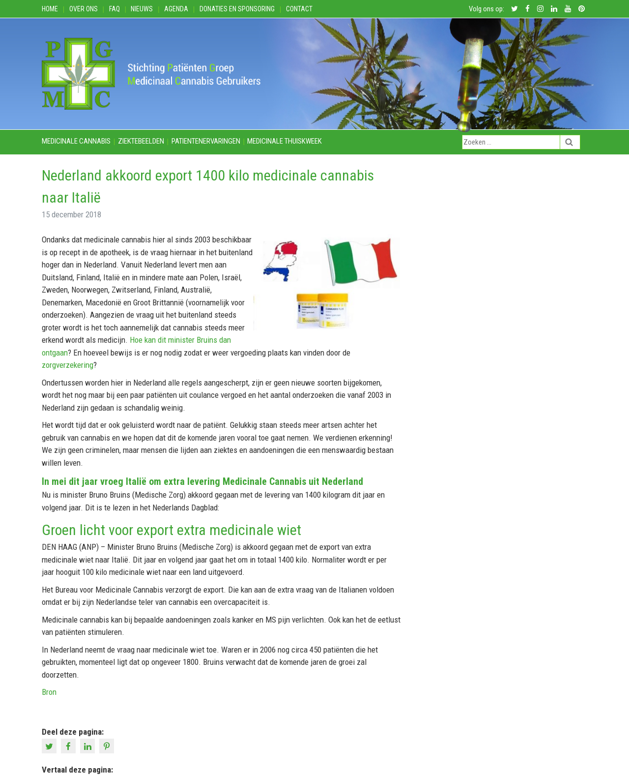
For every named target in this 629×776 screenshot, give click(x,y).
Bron (49, 692)
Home (50, 9)
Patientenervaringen (206, 141)
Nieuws (142, 9)
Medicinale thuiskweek (284, 141)
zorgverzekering (67, 365)
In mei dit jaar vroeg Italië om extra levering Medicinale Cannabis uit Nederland (202, 481)
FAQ (114, 9)
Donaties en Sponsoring (237, 9)
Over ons (83, 9)
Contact (299, 9)
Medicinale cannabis (76, 141)
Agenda (176, 9)
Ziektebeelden (141, 141)
